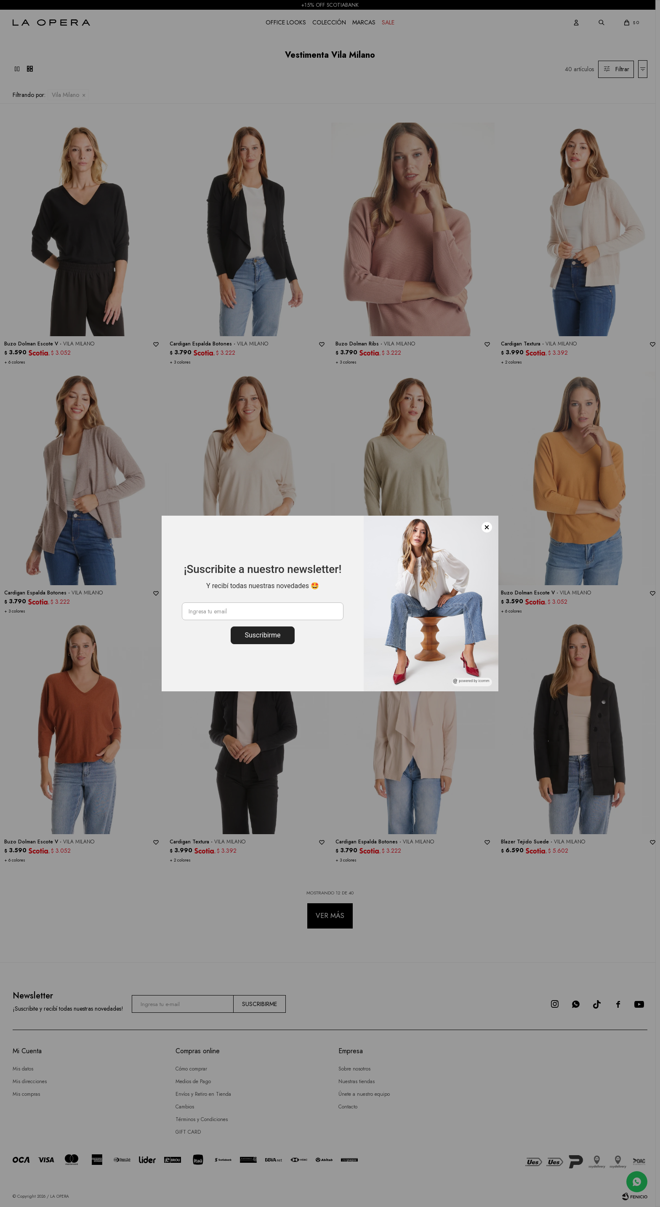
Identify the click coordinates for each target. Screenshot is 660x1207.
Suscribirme (262, 635)
